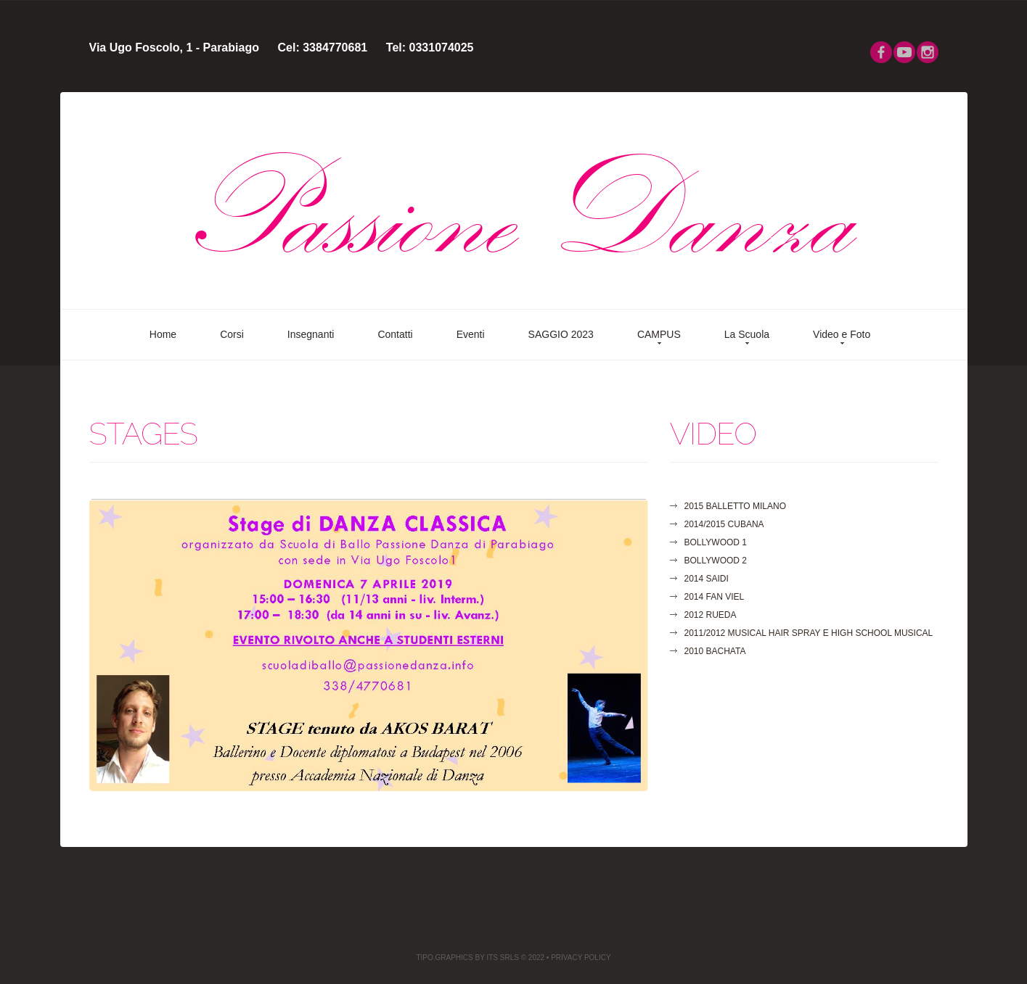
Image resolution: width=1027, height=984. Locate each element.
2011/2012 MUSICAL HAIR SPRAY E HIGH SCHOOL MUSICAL (808, 633)
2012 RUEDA (710, 615)
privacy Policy (580, 958)
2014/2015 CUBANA (724, 524)
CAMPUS (659, 334)
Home (163, 334)
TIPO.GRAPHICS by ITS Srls (467, 958)
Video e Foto (841, 334)
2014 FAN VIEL (714, 597)
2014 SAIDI (706, 579)
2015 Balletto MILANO (735, 506)
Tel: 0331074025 (430, 47)
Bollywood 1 (715, 542)
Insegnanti (311, 334)
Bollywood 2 (715, 560)
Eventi (471, 334)
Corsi (232, 334)
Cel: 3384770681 (323, 47)
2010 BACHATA (715, 651)
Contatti (394, 334)
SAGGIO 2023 (561, 334)
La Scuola (746, 334)
